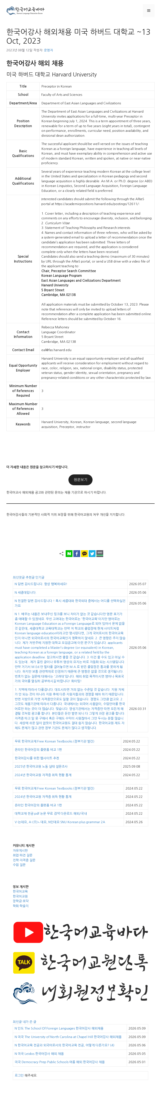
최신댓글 (19, 577)
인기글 (39, 577)
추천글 (30, 577)
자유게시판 (20, 850)
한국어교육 (20, 891)
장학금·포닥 (21, 901)
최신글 (18, 1021)
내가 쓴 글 (29, 1021)
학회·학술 (19, 905)
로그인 (19, 1075)
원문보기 (80, 479)
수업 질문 (19, 864)
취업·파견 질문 (22, 855)
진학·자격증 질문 (24, 860)
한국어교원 (20, 896)
